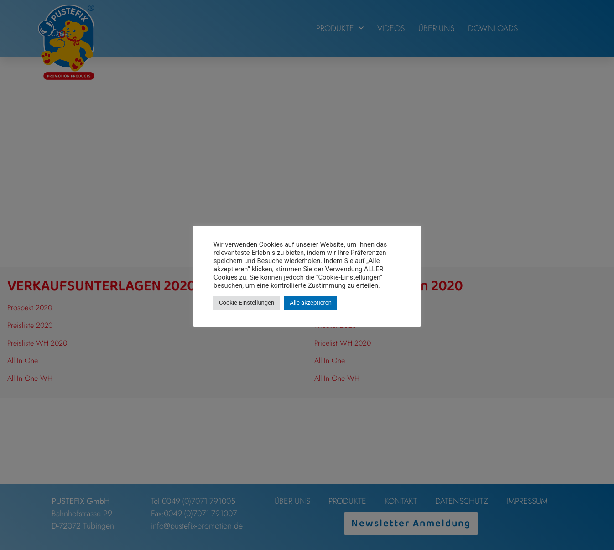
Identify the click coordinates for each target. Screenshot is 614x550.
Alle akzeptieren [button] (311, 302)
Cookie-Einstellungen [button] (246, 302)
